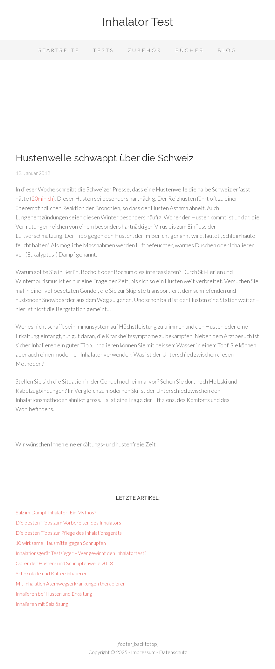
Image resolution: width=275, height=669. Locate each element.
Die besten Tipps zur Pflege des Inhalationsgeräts (69, 533)
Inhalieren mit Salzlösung (42, 604)
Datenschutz (173, 652)
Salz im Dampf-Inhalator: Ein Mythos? (56, 512)
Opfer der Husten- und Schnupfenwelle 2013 (64, 563)
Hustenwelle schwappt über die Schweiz (105, 158)
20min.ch (42, 198)
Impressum (143, 652)
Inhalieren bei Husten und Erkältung (54, 594)
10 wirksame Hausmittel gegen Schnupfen (61, 543)
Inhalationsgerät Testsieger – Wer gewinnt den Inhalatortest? (81, 553)
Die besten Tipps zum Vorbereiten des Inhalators (68, 522)
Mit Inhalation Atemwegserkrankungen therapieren (71, 583)
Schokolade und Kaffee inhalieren (51, 573)
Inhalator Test (137, 21)
